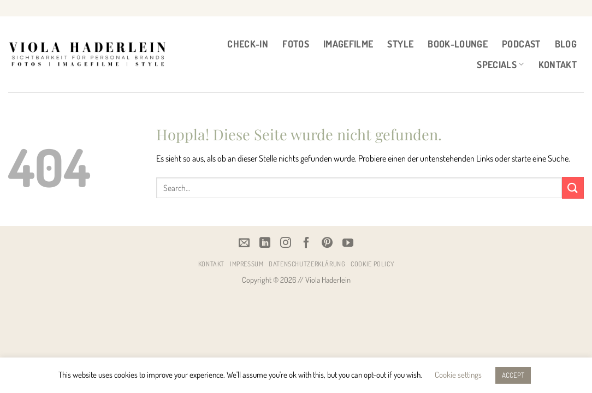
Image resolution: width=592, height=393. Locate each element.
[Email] (244, 242)
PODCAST (521, 44)
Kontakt (557, 64)
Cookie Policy (372, 263)
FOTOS (295, 44)
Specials (500, 64)
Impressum (247, 263)
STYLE (400, 44)
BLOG (566, 44)
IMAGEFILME (348, 44)
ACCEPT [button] (513, 375)
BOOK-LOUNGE (458, 44)
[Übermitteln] (573, 187)
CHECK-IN (247, 44)
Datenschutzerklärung (307, 263)
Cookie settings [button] (458, 375)
